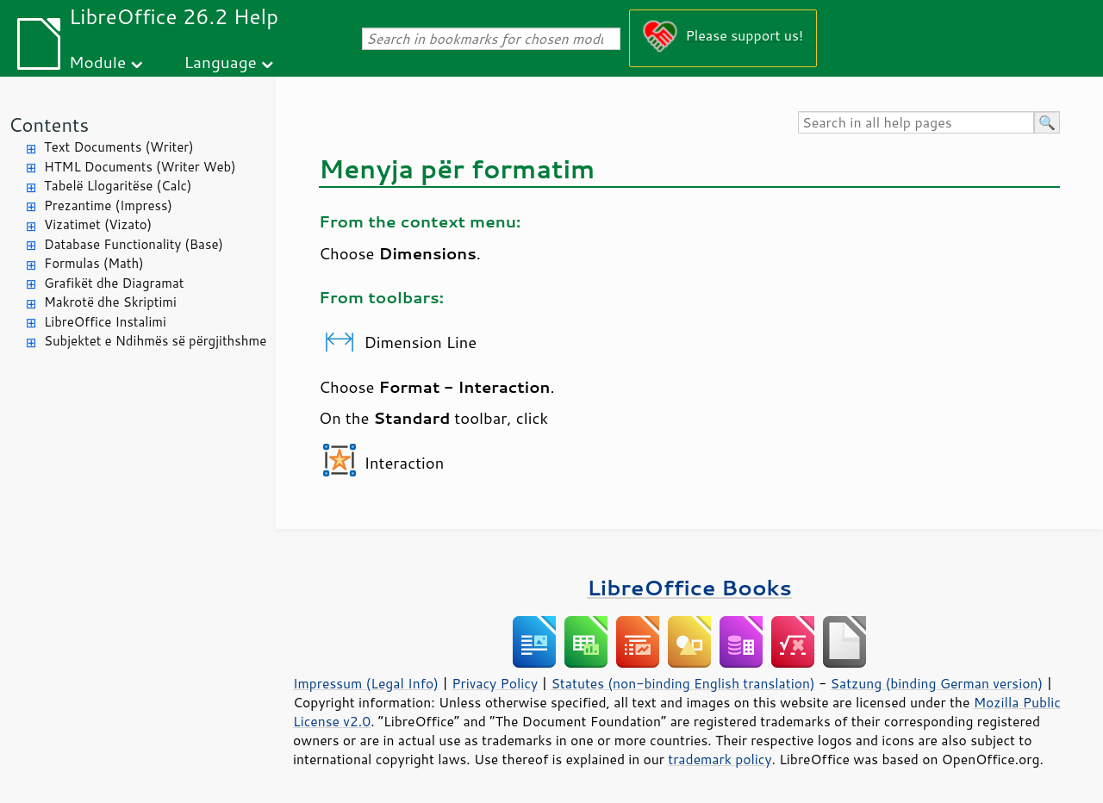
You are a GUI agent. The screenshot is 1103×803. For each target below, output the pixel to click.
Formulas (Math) (94, 263)
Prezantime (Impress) (108, 205)
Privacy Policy (495, 683)
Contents (49, 124)
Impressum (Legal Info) (366, 683)
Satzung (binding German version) (937, 683)
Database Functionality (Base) (133, 244)
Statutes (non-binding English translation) (682, 683)
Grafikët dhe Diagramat (114, 283)
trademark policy (719, 759)
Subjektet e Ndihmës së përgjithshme (155, 341)
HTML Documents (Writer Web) (140, 167)
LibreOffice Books (689, 587)
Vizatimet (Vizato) (98, 224)
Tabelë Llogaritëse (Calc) (117, 186)
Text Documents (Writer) (119, 147)
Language (220, 61)
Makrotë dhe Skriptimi (110, 302)
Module (97, 61)
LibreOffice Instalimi (105, 322)
